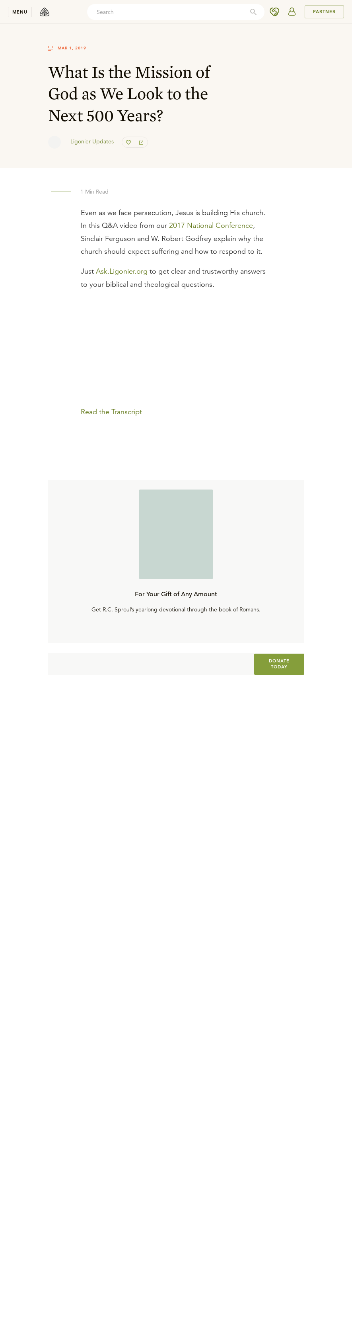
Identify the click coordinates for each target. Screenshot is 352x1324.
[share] (141, 142)
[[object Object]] (279, 664)
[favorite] (128, 142)
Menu (19, 12)
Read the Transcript (111, 411)
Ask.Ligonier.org (122, 271)
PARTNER (324, 11)
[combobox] (175, 12)
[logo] (45, 12)
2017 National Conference (211, 225)
